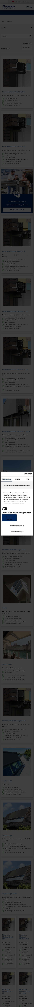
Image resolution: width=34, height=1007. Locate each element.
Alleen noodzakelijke (17, 531)
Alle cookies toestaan (9, 518)
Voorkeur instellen (17, 525)
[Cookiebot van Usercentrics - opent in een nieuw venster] (24, 474)
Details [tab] (17, 479)
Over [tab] (28, 479)
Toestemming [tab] (6, 479)
